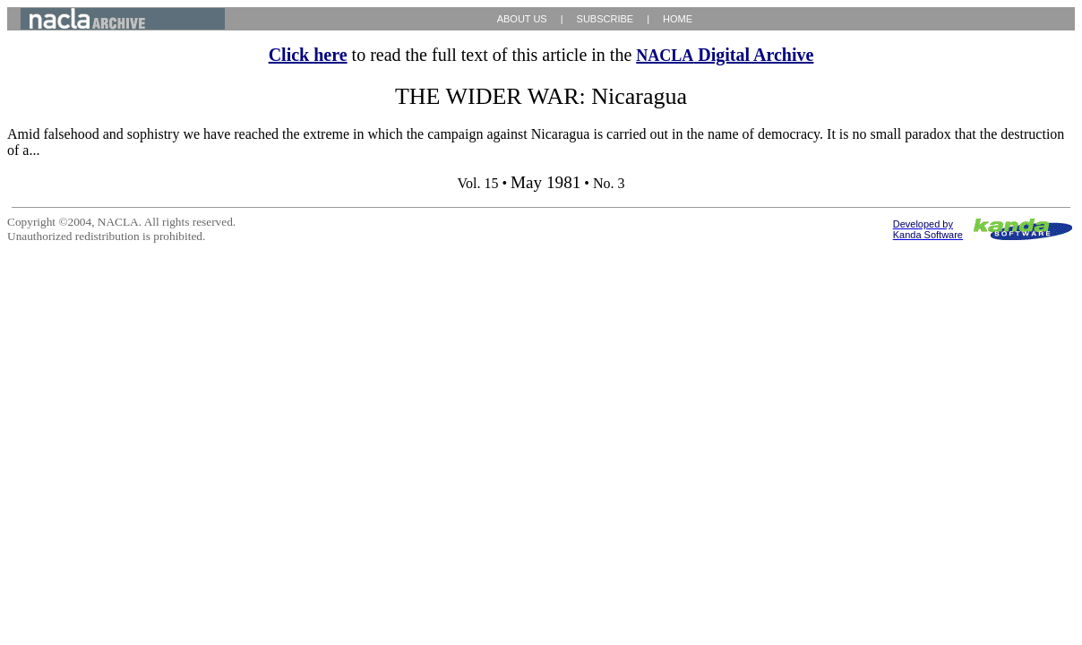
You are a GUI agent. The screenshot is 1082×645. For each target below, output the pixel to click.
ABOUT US (522, 18)
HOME (677, 18)
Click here (308, 54)
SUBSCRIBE (605, 18)
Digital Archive (724, 54)
